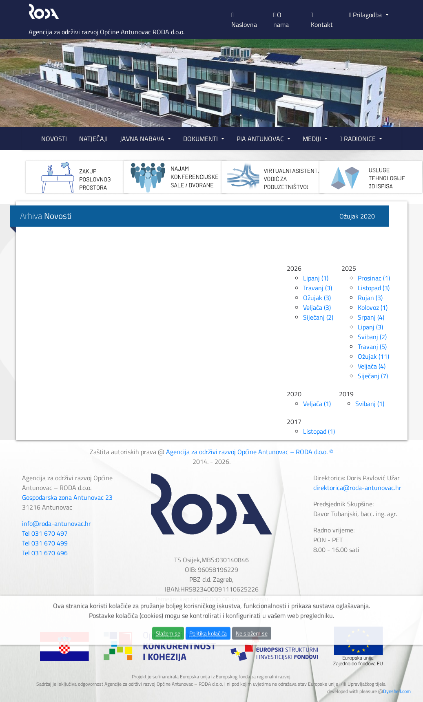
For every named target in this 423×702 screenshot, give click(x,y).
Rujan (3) (370, 297)
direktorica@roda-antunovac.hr (357, 487)
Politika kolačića (208, 654)
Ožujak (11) (373, 356)
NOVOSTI (54, 138)
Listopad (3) (374, 288)
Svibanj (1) (369, 403)
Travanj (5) (372, 346)
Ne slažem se (252, 654)
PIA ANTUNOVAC (261, 138)
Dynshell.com (397, 691)
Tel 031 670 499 (45, 543)
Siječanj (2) (318, 317)
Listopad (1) (319, 431)
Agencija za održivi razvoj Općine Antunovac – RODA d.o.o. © (249, 452)
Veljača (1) (317, 403)
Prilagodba (366, 15)
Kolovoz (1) (373, 307)
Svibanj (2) (372, 337)
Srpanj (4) (371, 317)
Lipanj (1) (315, 278)
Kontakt (322, 20)
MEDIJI (313, 138)
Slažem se (168, 654)
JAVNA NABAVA (143, 138)
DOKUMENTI (201, 138)
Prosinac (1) (374, 278)
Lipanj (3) (370, 327)
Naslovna (244, 20)
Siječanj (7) (373, 376)
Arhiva (46, 215)
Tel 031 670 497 (45, 533)
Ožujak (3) (317, 297)
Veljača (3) (317, 307)
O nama (281, 19)
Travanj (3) (317, 288)
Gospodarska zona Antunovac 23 (67, 497)
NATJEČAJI (93, 138)
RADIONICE (358, 138)
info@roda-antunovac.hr (56, 523)
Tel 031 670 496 (45, 553)
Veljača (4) (371, 366)
